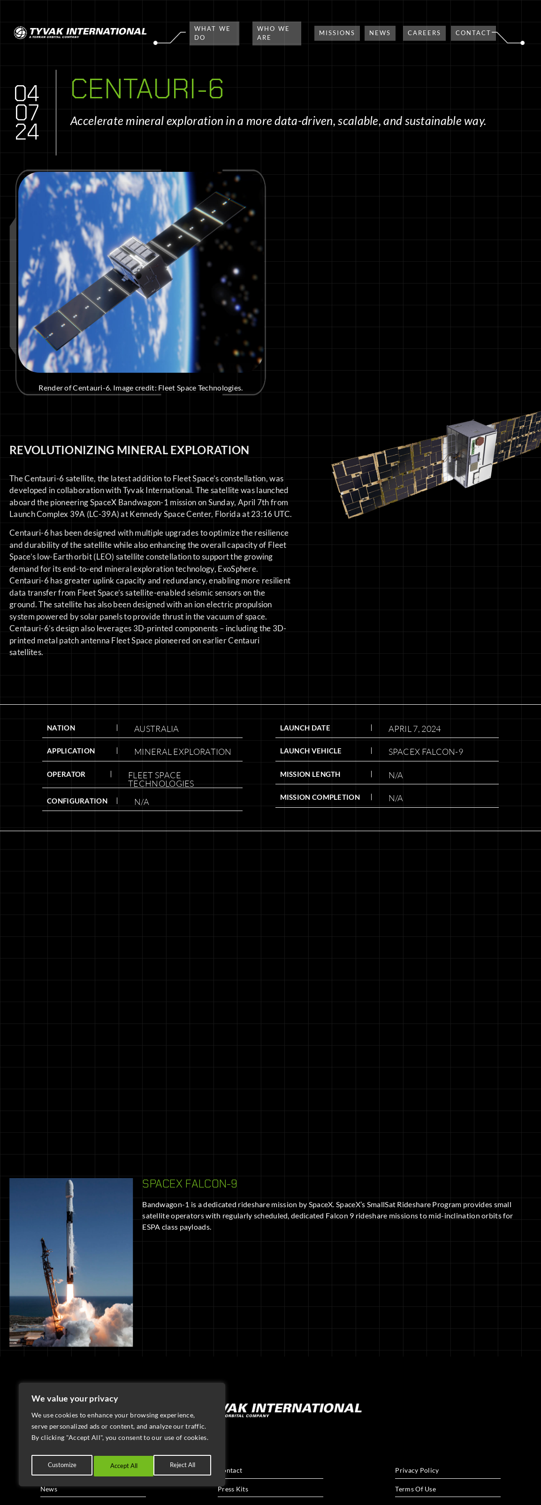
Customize (61, 1466)
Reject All (122, 1466)
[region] (122, 1437)
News (48, 1489)
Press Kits (233, 1489)
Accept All (183, 1466)
